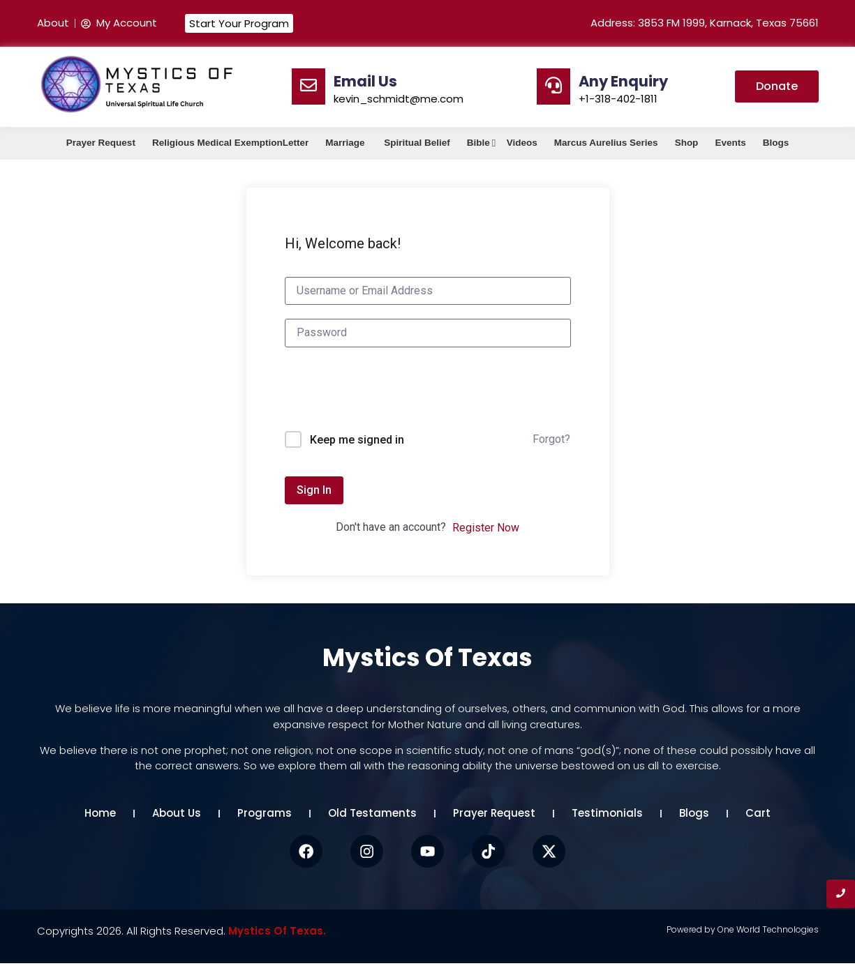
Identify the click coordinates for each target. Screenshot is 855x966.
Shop (687, 142)
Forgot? (551, 439)
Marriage (346, 142)
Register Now (485, 527)
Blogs (776, 142)
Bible (480, 142)
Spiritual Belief (417, 142)
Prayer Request (100, 142)
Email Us (365, 81)
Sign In (314, 490)
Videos (522, 142)
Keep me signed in (357, 439)
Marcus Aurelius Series (606, 142)
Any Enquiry (623, 81)
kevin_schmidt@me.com (398, 98)
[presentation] (391, 397)
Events (730, 142)
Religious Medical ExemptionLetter (230, 142)
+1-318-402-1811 (618, 98)
